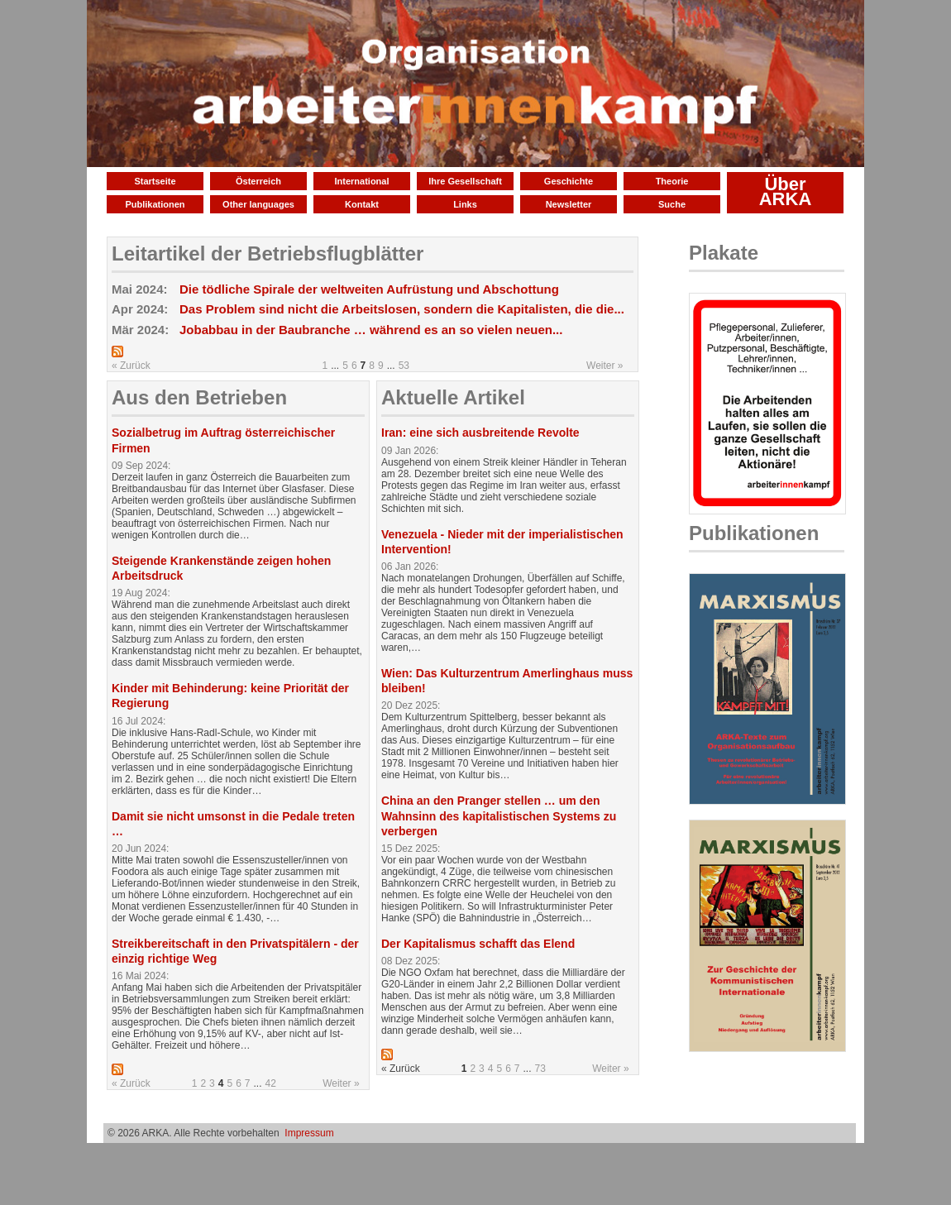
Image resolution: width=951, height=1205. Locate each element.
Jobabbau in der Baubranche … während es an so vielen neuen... (370, 330)
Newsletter (569, 204)
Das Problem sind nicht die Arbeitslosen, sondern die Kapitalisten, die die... (401, 309)
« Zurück (131, 365)
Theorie (672, 181)
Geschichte (568, 181)
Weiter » (604, 365)
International (361, 181)
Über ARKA (785, 191)
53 (404, 365)
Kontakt (362, 204)
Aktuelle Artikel (453, 397)
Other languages (258, 204)
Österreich (258, 181)
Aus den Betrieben (199, 397)
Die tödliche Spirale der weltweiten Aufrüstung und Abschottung (369, 289)
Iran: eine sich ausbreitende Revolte (480, 432)
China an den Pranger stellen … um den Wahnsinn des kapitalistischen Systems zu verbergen (498, 815)
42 (270, 1083)
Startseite (154, 181)
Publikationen (154, 204)
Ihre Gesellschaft (465, 181)
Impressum (308, 1133)
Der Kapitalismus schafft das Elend (478, 943)
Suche (672, 204)
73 (540, 1068)
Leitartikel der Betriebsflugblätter (267, 253)
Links (465, 204)
